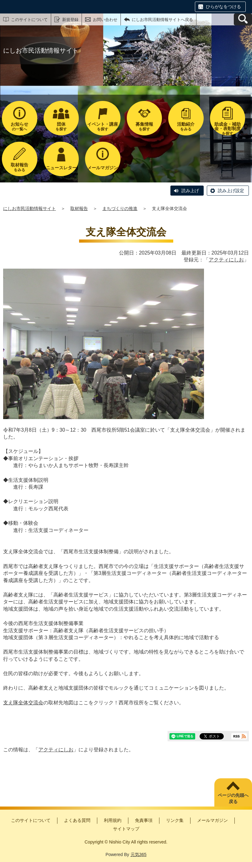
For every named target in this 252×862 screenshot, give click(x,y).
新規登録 (70, 19)
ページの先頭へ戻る (233, 798)
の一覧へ (20, 126)
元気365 (139, 854)
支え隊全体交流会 (23, 702)
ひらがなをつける (223, 6)
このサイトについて (29, 19)
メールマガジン (212, 820)
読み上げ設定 (231, 190)
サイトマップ (126, 828)
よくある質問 (77, 820)
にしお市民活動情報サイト (29, 208)
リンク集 (175, 820)
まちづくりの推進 (119, 208)
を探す (61, 126)
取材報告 (79, 208)
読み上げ (190, 190)
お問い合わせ (105, 19)
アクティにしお (226, 259)
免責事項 (144, 820)
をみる (186, 126)
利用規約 (112, 820)
